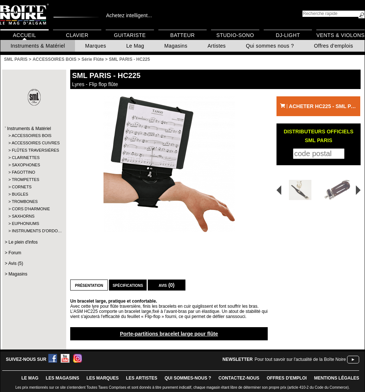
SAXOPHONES (26, 165)
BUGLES (20, 194)
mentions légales (336, 378)
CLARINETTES (25, 157)
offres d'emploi (287, 378)
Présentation (89, 285)
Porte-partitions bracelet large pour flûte (169, 334)
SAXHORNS (23, 216)
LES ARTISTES (141, 378)
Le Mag (135, 46)
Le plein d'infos (23, 242)
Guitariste (130, 35)
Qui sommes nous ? (270, 46)
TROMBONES (25, 201)
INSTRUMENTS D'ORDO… (34, 231)
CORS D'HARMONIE (31, 209)
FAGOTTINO (23, 172)
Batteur (182, 35)
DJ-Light (288, 35)
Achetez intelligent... (129, 15)
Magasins (175, 46)
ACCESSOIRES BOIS (32, 135)
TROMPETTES (25, 179)
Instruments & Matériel (38, 46)
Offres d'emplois (333, 46)
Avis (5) (15, 263)
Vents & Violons (340, 35)
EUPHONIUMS (25, 223)
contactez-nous (238, 378)
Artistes (216, 46)
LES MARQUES (102, 378)
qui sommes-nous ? (188, 378)
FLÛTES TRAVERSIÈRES (34, 150)
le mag (29, 378)
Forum (14, 252)
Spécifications (128, 285)
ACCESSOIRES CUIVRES (34, 143)
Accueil (24, 35)
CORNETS (21, 187)
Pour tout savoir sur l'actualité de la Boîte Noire (300, 359)
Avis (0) (167, 285)
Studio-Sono (235, 35)
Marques (95, 46)
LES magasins (62, 378)
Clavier (77, 35)
